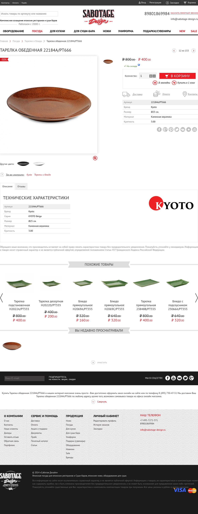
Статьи (34, 445)
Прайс (24, 3)
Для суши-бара (84, 31)
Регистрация (155, 2)
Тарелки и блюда (33, 41)
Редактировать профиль (104, 420)
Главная (4, 41)
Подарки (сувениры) (75, 441)
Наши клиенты (11, 428)
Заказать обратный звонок (184, 13)
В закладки (164, 82)
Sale (194, 31)
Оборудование (13, 31)
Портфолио (9, 445)
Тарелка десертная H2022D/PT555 (51, 303)
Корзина (192, 2)
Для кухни (57, 31)
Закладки (174, 2)
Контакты (5, 3)
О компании (13, 416)
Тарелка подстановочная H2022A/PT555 (19, 305)
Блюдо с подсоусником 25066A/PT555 (177, 305)
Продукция (74, 416)
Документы (36, 433)
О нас (6, 420)
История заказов (101, 424)
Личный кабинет (106, 416)
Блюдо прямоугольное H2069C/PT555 (114, 305)
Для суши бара (73, 433)
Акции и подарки (39, 428)
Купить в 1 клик (186, 82)
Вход (143, 2)
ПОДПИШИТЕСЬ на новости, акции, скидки (62, 378)
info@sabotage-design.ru (184, 19)
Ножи (107, 31)
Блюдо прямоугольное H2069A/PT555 (83, 305)
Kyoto (29, 174)
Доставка (35, 420)
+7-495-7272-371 (149, 420)
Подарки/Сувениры (157, 31)
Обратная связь (11, 441)
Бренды (69, 457)
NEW (182, 31)
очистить (102, 362)
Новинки (70, 449)
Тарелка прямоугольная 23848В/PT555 (146, 305)
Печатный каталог (39, 441)
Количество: (131, 75)
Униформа (125, 31)
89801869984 (157, 13)
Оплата (15, 3)
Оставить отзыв (11, 437)
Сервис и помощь (44, 416)
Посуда (37, 31)
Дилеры (8, 433)
